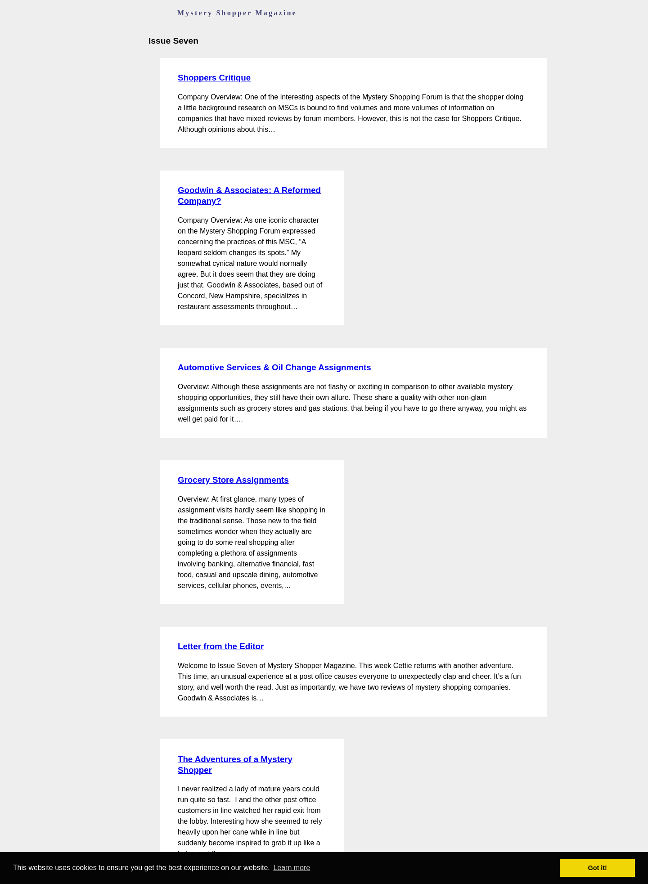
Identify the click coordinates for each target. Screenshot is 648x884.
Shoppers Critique (214, 77)
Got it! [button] (597, 867)
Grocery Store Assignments (233, 480)
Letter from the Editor (221, 646)
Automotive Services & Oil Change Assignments (274, 367)
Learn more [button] (291, 867)
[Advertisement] (423, 215)
